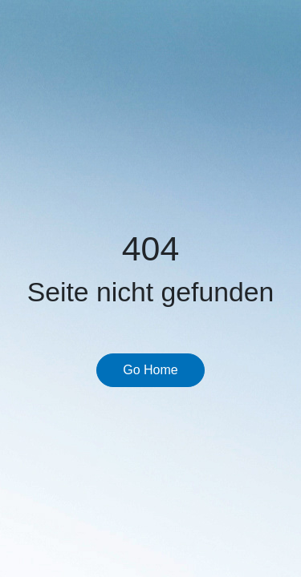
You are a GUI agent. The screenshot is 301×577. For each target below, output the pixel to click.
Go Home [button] (150, 370)
